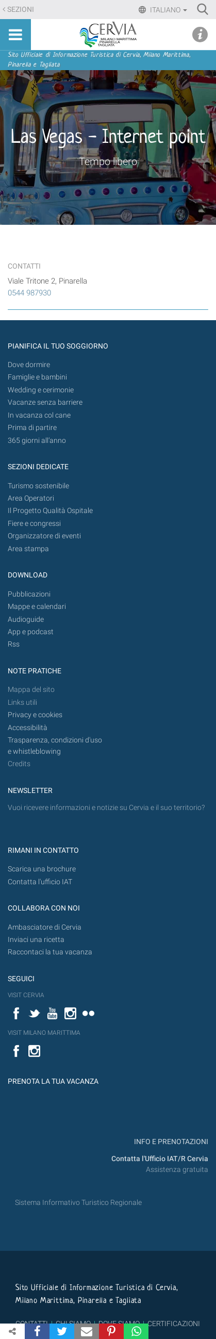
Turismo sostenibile (38, 486)
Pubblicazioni (29, 594)
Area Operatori (31, 498)
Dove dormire (29, 364)
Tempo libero (108, 161)
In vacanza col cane (39, 415)
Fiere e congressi (34, 523)
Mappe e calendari (37, 606)
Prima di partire (32, 427)
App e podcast (31, 631)
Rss (14, 644)
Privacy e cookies (35, 714)
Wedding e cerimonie (41, 390)
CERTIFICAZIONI (173, 1323)
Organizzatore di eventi (44, 536)
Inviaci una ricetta (36, 939)
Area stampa (28, 548)
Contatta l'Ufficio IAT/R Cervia (159, 1158)
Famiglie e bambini (37, 377)
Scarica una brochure (42, 869)
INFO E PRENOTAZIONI (170, 1141)
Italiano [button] (167, 10)
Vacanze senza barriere (45, 402)
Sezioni (20, 9)
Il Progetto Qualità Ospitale (50, 510)
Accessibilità (27, 727)
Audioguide (26, 619)
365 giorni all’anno (37, 440)
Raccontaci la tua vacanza (50, 952)
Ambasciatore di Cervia (44, 927)
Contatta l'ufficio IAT (40, 882)
